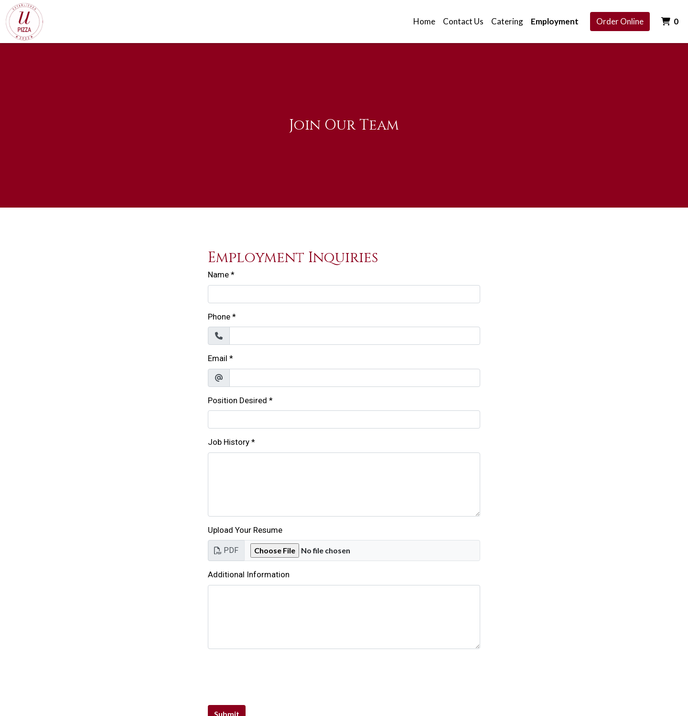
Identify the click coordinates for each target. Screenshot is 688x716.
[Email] (354, 378)
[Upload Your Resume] (362, 550)
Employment (555, 21)
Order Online (620, 21)
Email (217, 358)
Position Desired (237, 400)
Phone (219, 316)
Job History (228, 442)
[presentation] (280, 675)
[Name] (344, 294)
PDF (226, 550)
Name (218, 274)
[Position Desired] (344, 419)
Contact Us (463, 21)
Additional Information (249, 574)
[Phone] (354, 336)
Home (424, 21)
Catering (507, 21)
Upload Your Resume (245, 530)
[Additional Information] (344, 617)
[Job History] (344, 484)
